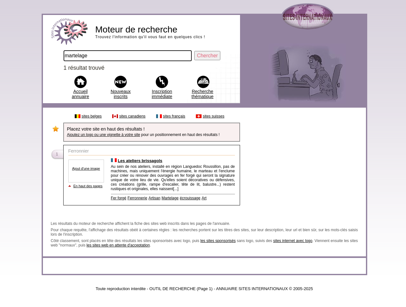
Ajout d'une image (86, 168)
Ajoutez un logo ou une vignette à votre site (103, 134)
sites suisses (213, 116)
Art (204, 198)
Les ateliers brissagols (140, 160)
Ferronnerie (137, 198)
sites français (174, 116)
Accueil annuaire (80, 94)
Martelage (170, 198)
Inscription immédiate (162, 94)
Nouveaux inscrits (121, 94)
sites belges (92, 116)
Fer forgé (119, 198)
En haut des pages (88, 186)
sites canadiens (132, 116)
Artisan (154, 198)
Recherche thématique (202, 94)
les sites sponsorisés (218, 241)
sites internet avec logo (292, 241)
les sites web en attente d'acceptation (118, 245)
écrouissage (190, 198)
